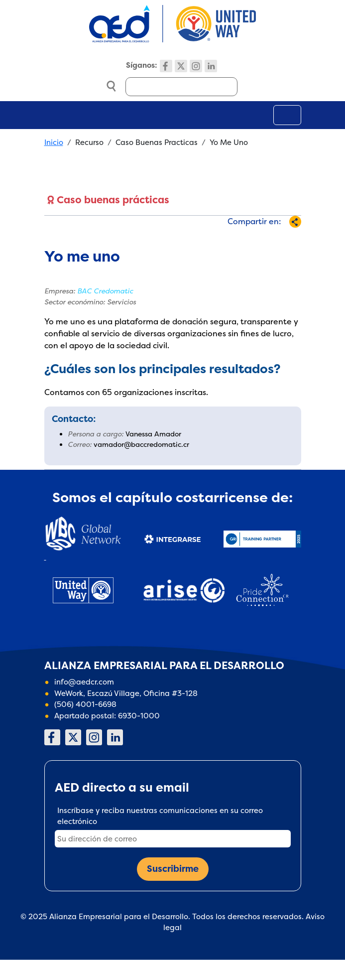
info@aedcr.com (84, 681)
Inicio (53, 142)
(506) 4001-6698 (85, 704)
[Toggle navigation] (287, 115)
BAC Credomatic (105, 290)
